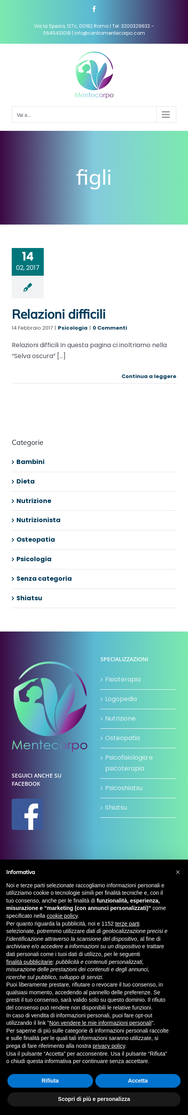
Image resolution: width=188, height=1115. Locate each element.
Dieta (25, 481)
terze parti (127, 924)
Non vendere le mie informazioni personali (100, 1023)
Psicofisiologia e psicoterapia (129, 763)
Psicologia (73, 328)
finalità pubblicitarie (29, 962)
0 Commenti (110, 328)
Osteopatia (35, 539)
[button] (178, 872)
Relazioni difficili (59, 314)
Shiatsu (29, 598)
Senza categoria (44, 578)
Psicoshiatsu (124, 787)
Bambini (30, 461)
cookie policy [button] (62, 916)
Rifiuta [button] (50, 1081)
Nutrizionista (38, 520)
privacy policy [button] (109, 1046)
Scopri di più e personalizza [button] (94, 1099)
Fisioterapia (123, 679)
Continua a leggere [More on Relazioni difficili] (149, 376)
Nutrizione (33, 500)
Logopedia (121, 698)
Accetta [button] (138, 1081)
